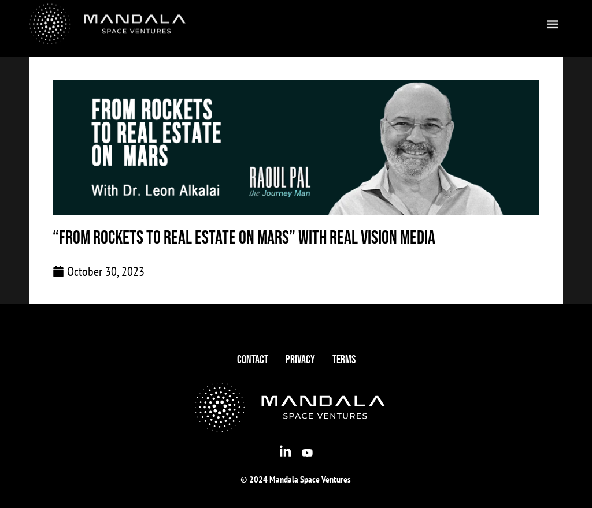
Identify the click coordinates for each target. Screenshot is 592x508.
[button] (553, 20)
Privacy (300, 360)
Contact (252, 360)
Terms (344, 360)
